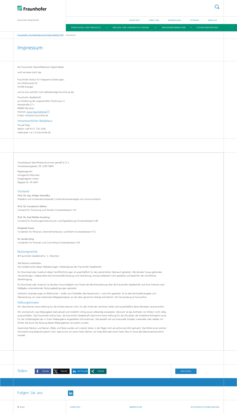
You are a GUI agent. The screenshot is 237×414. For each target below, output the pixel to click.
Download (174, 20)
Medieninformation (173, 27)
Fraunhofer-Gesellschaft (28, 20)
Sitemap (194, 20)
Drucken (186, 371)
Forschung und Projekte (86, 27)
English (212, 20)
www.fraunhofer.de (36, 111)
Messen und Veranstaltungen (131, 27)
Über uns (154, 20)
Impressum (136, 407)
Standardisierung (207, 27)
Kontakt (135, 20)
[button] (43, 371)
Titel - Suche (217, 7)
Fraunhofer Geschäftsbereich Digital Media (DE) (40, 35)
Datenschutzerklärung (205, 407)
